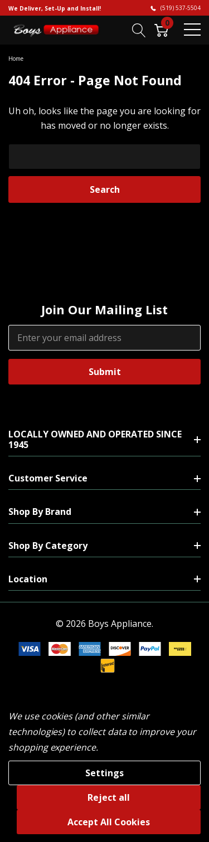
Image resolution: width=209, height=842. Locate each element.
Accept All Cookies (108, 822)
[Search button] (139, 29)
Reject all (109, 797)
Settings (104, 773)
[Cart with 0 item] (161, 29)
